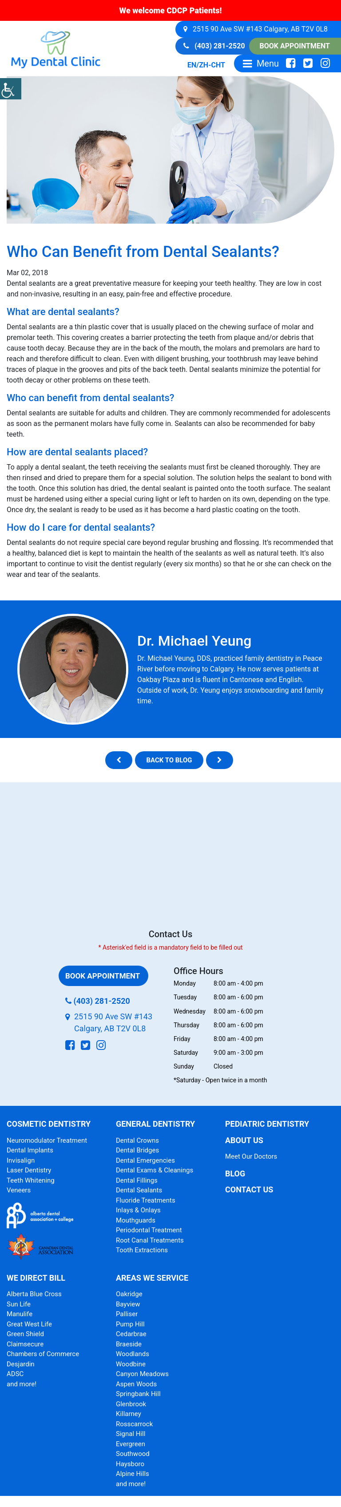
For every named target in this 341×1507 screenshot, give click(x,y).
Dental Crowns (137, 1140)
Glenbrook (131, 1404)
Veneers (19, 1190)
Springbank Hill (138, 1394)
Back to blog (169, 760)
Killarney (128, 1414)
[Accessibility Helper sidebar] (10, 88)
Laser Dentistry (29, 1170)
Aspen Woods (136, 1384)
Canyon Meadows (142, 1374)
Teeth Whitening (31, 1180)
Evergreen (130, 1444)
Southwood (133, 1454)
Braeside (129, 1344)
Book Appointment (295, 46)
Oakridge (129, 1294)
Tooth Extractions (142, 1250)
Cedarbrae (131, 1334)
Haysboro (130, 1464)
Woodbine (131, 1364)
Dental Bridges (137, 1150)
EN (191, 65)
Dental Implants (30, 1150)
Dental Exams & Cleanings (154, 1170)
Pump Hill (130, 1324)
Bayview (128, 1304)
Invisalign (21, 1160)
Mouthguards (135, 1220)
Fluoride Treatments (145, 1200)
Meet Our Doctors (251, 1156)
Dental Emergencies (145, 1160)
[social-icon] (290, 63)
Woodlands (132, 1354)
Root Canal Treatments (150, 1240)
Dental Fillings (137, 1180)
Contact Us (249, 1189)
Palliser (127, 1314)
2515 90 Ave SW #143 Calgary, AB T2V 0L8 (255, 29)
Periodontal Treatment (149, 1230)
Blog (235, 1173)
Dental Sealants (139, 1190)
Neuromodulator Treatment (47, 1140)
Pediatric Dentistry (267, 1123)
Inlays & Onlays (138, 1210)
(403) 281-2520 (214, 46)
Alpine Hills (132, 1474)
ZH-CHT (212, 65)
